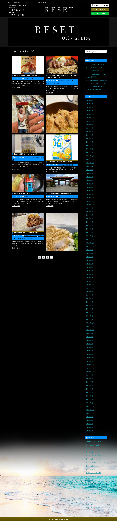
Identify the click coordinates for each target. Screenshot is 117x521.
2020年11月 (90, 326)
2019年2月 (89, 399)
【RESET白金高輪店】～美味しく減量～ (25, 75)
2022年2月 (89, 274)
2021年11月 (90, 284)
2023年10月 (90, 204)
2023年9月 (89, 208)
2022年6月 (89, 260)
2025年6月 (89, 135)
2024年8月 (89, 170)
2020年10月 (90, 330)
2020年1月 (89, 361)
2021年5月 (89, 305)
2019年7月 (89, 382)
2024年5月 (89, 180)
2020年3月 (89, 354)
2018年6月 (89, 427)
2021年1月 (89, 319)
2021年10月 (90, 288)
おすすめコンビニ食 (30, 78)
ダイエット (89, 480)
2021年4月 (89, 309)
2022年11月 (90, 243)
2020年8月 (89, 337)
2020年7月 (89, 340)
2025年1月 (89, 152)
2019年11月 (90, 368)
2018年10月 (90, 413)
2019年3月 (89, 396)
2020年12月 (90, 323)
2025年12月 (90, 114)
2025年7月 (89, 131)
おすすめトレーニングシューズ (96, 462)
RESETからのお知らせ (65, 165)
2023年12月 (90, 197)
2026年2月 (89, 107)
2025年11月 (90, 117)
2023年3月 (89, 229)
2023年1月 (89, 236)
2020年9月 (89, 333)
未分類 (26, 196)
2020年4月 (89, 351)
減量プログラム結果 (92, 507)
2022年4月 (89, 267)
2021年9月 (89, 291)
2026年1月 (89, 111)
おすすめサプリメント (93, 448)
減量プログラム (91, 504)
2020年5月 (89, 347)
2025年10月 (90, 121)
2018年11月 (90, 410)
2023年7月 (89, 215)
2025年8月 (89, 128)
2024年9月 (89, 166)
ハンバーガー (90, 490)
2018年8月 (89, 420)
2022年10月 (90, 246)
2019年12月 (90, 364)
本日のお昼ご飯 (27, 238)
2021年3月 (89, 312)
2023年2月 (89, 232)
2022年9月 (89, 250)
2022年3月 (89, 271)
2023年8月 (89, 211)
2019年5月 (89, 389)
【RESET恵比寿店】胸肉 (94, 70)
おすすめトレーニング (93, 459)
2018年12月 (90, 406)
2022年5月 (89, 264)
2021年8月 (89, 295)
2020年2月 (89, 358)
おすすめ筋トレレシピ (93, 473)
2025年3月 (89, 145)
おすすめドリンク (92, 466)
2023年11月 (90, 201)
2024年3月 (89, 187)
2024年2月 (89, 191)
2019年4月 (89, 392)
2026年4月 (89, 100)
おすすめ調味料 (91, 476)
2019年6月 (89, 385)
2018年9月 (89, 417)
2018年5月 (89, 431)
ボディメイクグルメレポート (95, 494)
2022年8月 (89, 253)
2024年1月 (89, 194)
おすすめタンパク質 (64, 80)
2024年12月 (90, 156)
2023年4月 (89, 225)
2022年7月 (89, 257)
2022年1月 (89, 277)
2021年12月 (90, 281)
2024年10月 (90, 163)
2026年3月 (89, 104)
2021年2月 (89, 316)
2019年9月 (89, 375)
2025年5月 (89, 138)
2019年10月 (90, 371)
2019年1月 (89, 403)
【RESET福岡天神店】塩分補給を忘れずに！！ (61, 161)
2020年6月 (89, 344)
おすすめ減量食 (91, 469)
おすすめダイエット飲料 (32, 157)
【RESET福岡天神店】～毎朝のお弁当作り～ (27, 233)
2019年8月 (89, 378)
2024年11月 (90, 159)
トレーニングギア (92, 487)
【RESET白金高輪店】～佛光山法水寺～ (59, 193)
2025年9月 (89, 124)
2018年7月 (89, 424)
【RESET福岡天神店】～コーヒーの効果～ (26, 154)
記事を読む (16, 88)
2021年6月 (89, 302)
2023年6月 (89, 218)
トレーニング (90, 483)
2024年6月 (89, 177)
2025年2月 (89, 149)
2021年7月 (89, 298)
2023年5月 (89, 222)
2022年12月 (90, 239)
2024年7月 (89, 173)
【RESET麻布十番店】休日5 (22, 193)
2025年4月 (89, 142)
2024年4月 (89, 184)
